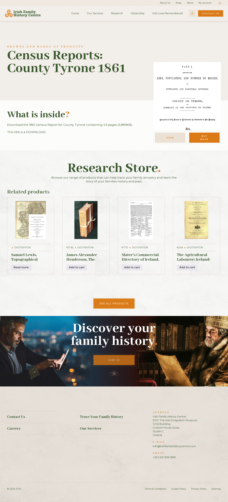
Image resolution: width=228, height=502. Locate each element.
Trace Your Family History (101, 417)
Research (117, 13)
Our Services (95, 13)
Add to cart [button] (76, 267)
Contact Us (210, 13)
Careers (13, 428)
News (190, 2)
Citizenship (137, 13)
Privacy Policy (198, 488)
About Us (165, 2)
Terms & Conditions (155, 488)
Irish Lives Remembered (167, 13)
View (170, 137)
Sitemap (216, 488)
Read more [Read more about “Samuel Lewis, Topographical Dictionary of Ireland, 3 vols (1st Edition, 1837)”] (21, 267)
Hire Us (114, 360)
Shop (178, 2)
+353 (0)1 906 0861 (164, 457)
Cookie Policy (178, 488)
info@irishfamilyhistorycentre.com (174, 446)
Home (75, 13)
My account (205, 2)
